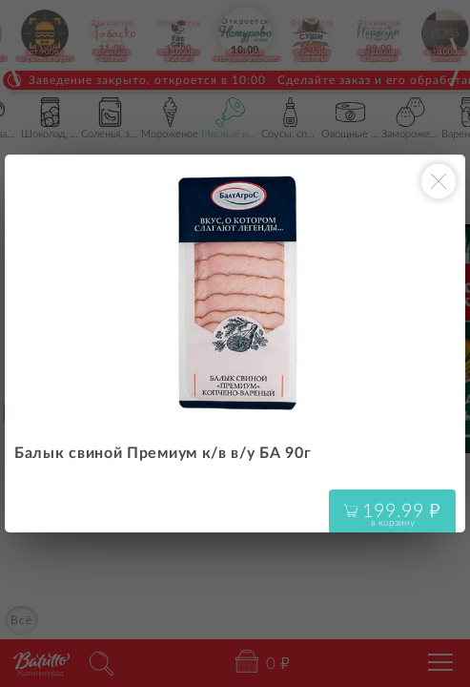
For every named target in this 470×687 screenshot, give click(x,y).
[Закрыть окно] (438, 181)
